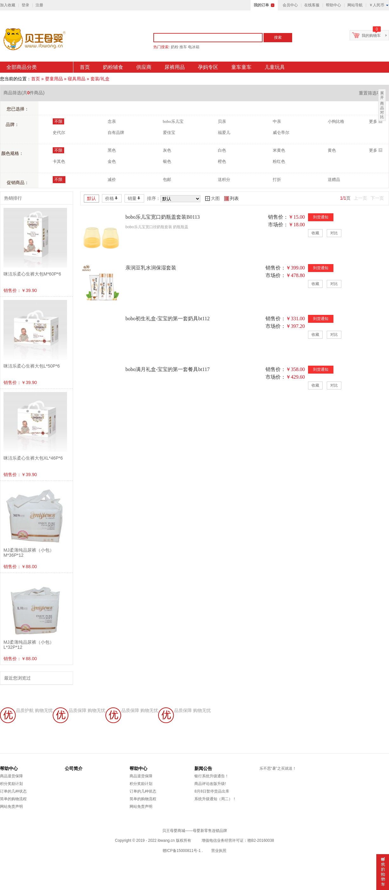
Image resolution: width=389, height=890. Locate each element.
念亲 (112, 121)
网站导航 (355, 5)
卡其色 (59, 161)
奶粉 (174, 47)
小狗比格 (336, 121)
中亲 (277, 121)
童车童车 (241, 67)
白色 (222, 150)
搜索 (278, 37)
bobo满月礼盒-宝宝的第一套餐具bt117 (167, 369)
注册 (39, 5)
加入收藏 (7, 5)
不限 (58, 121)
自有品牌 (116, 132)
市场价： (278, 224)
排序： (153, 198)
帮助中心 (333, 5)
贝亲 (222, 121)
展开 (382, 95)
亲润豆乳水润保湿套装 (150, 267)
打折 (277, 179)
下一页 (377, 198)
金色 (112, 161)
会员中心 (290, 5)
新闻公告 (203, 768)
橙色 (222, 161)
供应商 (143, 67)
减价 (112, 179)
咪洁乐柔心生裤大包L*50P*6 (31, 366)
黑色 (112, 150)
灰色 (167, 150)
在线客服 (311, 5)
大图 (212, 198)
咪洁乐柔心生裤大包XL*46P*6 (33, 458)
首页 (85, 67)
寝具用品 (76, 78)
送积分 (224, 179)
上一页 (360, 198)
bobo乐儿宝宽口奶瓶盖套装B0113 (162, 217)
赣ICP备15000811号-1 (182, 850)
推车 (183, 47)
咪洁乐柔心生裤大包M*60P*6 (32, 273)
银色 (167, 161)
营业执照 (218, 850)
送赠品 (334, 179)
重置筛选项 (372, 93)
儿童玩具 (275, 67)
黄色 (332, 150)
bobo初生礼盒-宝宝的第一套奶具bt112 (167, 318)
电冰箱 (193, 47)
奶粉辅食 (113, 67)
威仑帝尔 (281, 132)
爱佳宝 (169, 132)
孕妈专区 (208, 67)
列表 (231, 198)
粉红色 (279, 161)
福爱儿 (224, 132)
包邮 (167, 179)
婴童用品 (54, 78)
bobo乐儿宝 (173, 121)
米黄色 (279, 150)
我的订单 (261, 5)
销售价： (278, 217)
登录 (25, 5)
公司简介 (74, 768)
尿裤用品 (174, 67)
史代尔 (59, 132)
